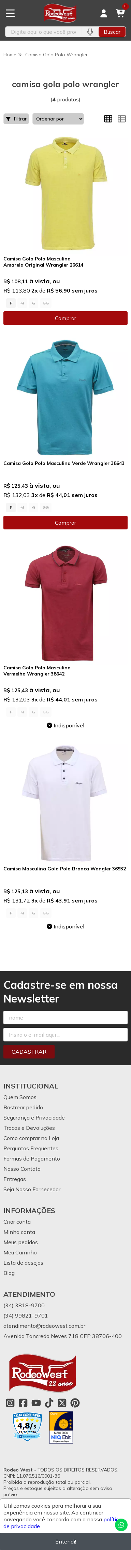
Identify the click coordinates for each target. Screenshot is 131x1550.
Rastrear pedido (23, 1107)
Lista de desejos (23, 1262)
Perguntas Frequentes (30, 1148)
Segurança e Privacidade (34, 1117)
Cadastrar (29, 1051)
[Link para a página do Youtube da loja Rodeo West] (36, 1403)
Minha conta (19, 1231)
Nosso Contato (22, 1168)
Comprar (65, 318)
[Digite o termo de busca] (43, 32)
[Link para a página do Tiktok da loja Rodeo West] (49, 1403)
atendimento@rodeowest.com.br (44, 1325)
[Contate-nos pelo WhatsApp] (121, 1525)
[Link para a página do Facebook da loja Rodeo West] (23, 1403)
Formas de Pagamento (31, 1158)
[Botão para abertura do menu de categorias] (10, 13)
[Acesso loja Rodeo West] (104, 13)
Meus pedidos (20, 1242)
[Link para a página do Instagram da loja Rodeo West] (10, 1403)
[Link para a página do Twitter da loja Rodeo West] (62, 1403)
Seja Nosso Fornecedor (31, 1189)
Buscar (112, 31)
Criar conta (17, 1221)
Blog (9, 1272)
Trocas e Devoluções (29, 1127)
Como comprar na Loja (31, 1138)
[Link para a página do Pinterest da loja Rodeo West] (75, 1403)
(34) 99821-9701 (25, 1315)
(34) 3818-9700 (24, 1305)
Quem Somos (20, 1097)
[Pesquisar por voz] (90, 32)
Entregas (14, 1179)
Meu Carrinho (20, 1252)
